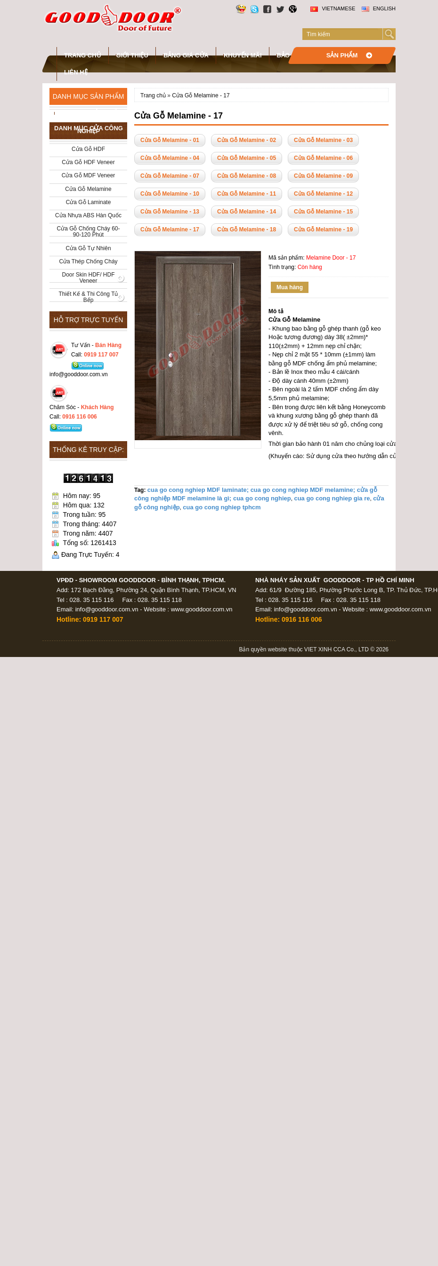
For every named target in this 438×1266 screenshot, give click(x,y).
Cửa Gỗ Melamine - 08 (246, 176)
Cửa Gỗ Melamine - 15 (323, 211)
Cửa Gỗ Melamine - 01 (169, 140)
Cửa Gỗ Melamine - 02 (246, 140)
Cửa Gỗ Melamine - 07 (169, 176)
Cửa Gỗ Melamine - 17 (200, 95)
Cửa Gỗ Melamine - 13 (169, 211)
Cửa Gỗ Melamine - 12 (323, 193)
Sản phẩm (342, 55)
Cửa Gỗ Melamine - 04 (169, 158)
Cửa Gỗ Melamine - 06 (323, 158)
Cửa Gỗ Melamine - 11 (246, 193)
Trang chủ (82, 55)
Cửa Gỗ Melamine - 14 (246, 211)
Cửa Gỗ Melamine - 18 (246, 229)
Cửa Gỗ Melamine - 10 (169, 193)
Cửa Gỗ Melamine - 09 (323, 176)
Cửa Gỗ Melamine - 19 (323, 229)
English (379, 8)
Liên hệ (76, 72)
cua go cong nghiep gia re (332, 498)
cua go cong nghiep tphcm (221, 507)
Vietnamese (332, 8)
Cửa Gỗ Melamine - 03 (323, 140)
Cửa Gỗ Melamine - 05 (246, 158)
